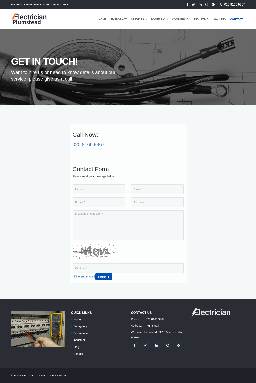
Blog (76, 347)
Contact (236, 19)
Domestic (158, 19)
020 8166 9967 (234, 4)
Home (102, 19)
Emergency (118, 19)
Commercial (181, 19)
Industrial (202, 19)
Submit (104, 276)
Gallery (220, 19)
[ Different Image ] (84, 276)
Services (137, 19)
